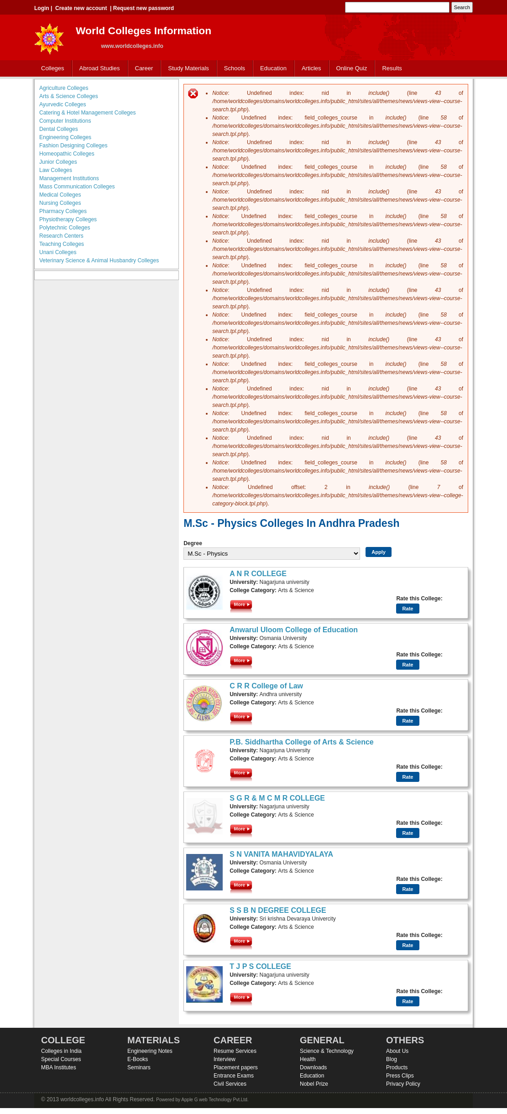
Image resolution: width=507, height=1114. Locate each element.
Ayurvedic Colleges (62, 104)
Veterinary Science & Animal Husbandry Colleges (99, 260)
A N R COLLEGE (258, 574)
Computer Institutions (65, 121)
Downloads (313, 1067)
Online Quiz (351, 68)
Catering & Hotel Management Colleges (87, 112)
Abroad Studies (98, 69)
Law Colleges (55, 170)
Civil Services (230, 1084)
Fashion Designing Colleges (73, 145)
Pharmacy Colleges (63, 211)
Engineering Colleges (65, 137)
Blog (391, 1059)
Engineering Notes (149, 1051)
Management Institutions (69, 178)
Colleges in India (61, 1051)
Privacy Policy (403, 1084)
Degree (192, 543)
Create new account (81, 8)
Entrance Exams (234, 1075)
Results (392, 68)
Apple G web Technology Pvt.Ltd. (214, 1099)
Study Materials (186, 69)
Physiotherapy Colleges (68, 219)
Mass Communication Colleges (77, 186)
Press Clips (400, 1075)
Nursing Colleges (60, 203)
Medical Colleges (60, 195)
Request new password (143, 8)
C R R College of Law (266, 686)
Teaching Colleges (61, 244)
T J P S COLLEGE (260, 966)
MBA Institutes (58, 1067)
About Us (397, 1051)
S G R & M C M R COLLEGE (277, 798)
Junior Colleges (58, 162)
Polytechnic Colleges (64, 227)
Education (271, 69)
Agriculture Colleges (63, 88)
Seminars (139, 1067)
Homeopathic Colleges (66, 154)
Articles (311, 68)
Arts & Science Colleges (68, 96)
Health (308, 1059)
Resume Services (235, 1051)
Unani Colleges (57, 252)
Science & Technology (327, 1051)
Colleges (50, 69)
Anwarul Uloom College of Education (294, 630)
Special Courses (61, 1059)
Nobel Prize (314, 1084)
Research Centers (61, 236)
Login (41, 8)
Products (397, 1067)
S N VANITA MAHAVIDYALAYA (281, 854)
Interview (224, 1059)
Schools (232, 69)
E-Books (137, 1059)
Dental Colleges (58, 129)
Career (142, 69)
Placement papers (236, 1067)
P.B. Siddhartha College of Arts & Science (302, 742)
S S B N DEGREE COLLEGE (278, 910)
